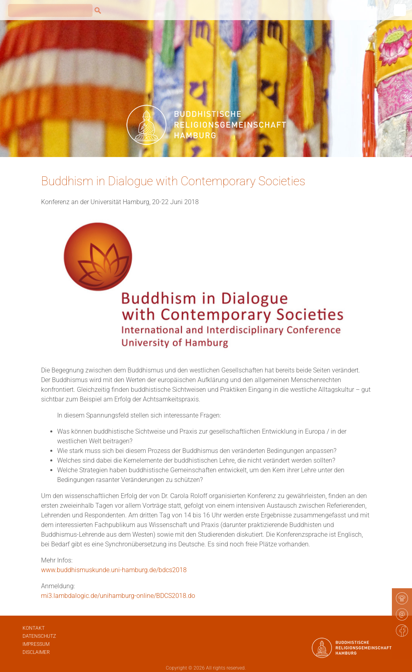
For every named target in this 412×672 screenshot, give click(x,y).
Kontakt (34, 628)
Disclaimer (36, 652)
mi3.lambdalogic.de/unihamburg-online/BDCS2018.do (118, 596)
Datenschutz (39, 636)
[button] (17, 654)
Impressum (36, 644)
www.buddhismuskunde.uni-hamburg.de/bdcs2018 (114, 570)
